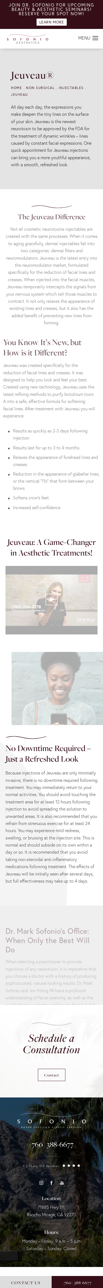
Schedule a (51, 1043)
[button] (95, 38)
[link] (51, 1144)
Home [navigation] (16, 88)
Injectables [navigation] (71, 88)
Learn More (51, 22)
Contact (51, 1075)
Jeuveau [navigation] (19, 95)
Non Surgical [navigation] (40, 88)
